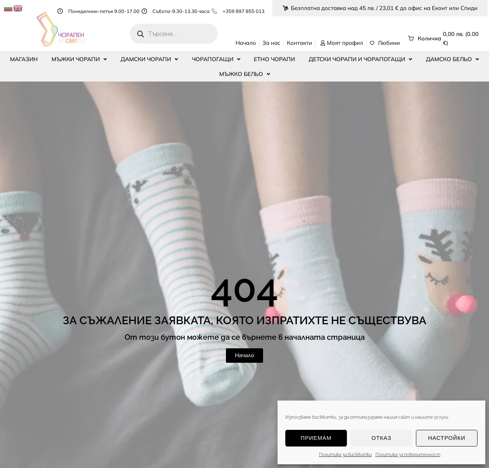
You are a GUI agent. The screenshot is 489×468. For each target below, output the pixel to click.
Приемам (316, 438)
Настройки (447, 438)
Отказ (381, 438)
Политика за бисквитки (345, 454)
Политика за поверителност (407, 454)
